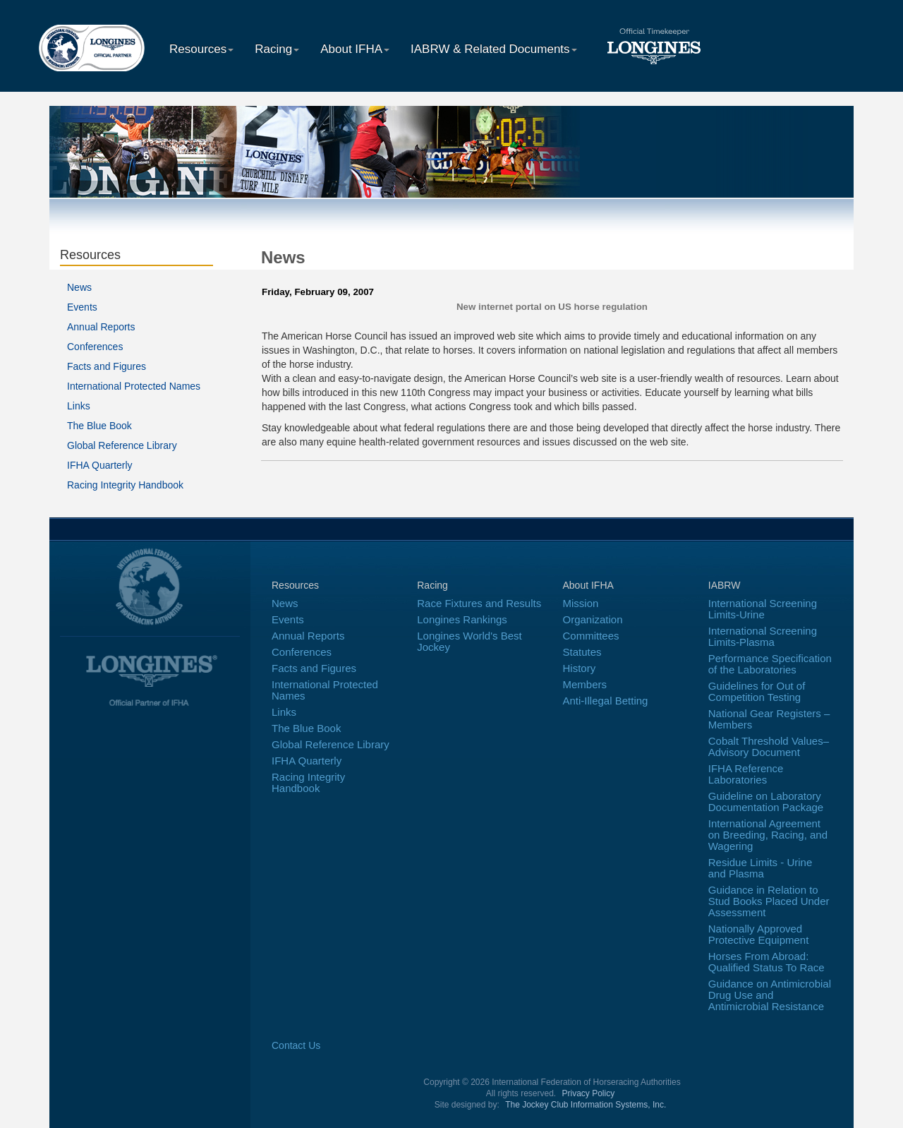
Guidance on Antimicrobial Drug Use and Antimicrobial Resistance (769, 995)
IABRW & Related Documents (494, 49)
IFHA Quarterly (100, 465)
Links (78, 406)
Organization (593, 619)
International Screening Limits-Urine (762, 608)
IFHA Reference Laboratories (746, 774)
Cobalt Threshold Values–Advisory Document (768, 746)
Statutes (582, 652)
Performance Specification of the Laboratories (770, 664)
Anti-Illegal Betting (605, 701)
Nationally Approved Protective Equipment (758, 934)
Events (82, 307)
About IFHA (354, 49)
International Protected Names (133, 386)
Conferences (95, 346)
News (79, 287)
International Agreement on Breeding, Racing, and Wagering (768, 834)
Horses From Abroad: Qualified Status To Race (766, 961)
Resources (201, 49)
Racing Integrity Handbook (125, 485)
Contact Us (296, 1045)
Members (585, 684)
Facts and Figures (106, 366)
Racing (277, 49)
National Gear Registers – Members (769, 719)
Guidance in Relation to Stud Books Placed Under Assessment (769, 901)
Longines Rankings (462, 619)
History (579, 668)
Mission (581, 603)
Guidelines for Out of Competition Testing (757, 691)
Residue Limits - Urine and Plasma (760, 868)
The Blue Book (99, 425)
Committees (591, 636)
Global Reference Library (122, 445)
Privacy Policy (588, 1093)
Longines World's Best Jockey (469, 641)
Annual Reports (101, 326)
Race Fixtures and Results (479, 603)
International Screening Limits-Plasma (762, 636)
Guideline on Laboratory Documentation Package (765, 801)
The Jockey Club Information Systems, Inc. (585, 1105)
